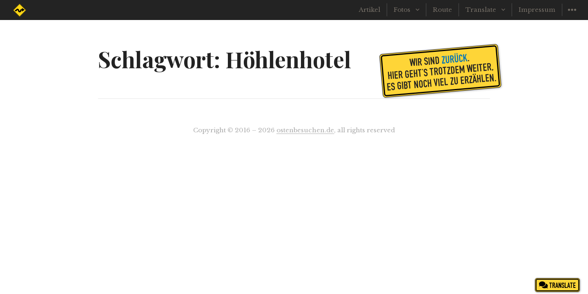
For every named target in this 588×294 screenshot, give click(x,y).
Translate (481, 9)
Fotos (402, 9)
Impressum (537, 9)
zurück (454, 58)
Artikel (369, 9)
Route (442, 9)
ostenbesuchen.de (305, 130)
